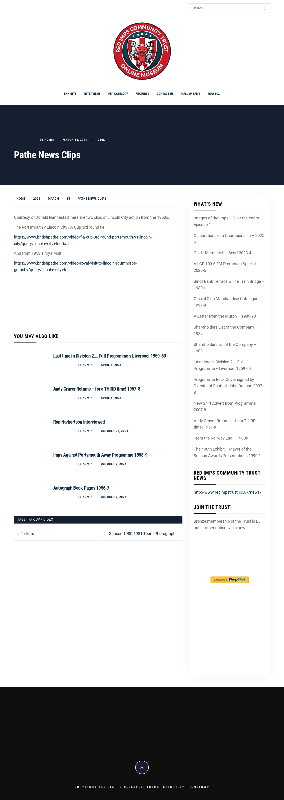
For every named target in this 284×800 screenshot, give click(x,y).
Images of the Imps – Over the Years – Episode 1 (228, 221)
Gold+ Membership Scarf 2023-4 (222, 252)
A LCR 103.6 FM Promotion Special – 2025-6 (226, 267)
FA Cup (34, 519)
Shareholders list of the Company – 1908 (225, 347)
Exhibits (70, 93)
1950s (100, 139)
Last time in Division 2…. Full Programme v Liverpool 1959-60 (109, 356)
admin (49, 139)
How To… (214, 93)
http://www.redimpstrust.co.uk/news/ (227, 492)
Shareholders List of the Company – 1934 (226, 330)
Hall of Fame (190, 93)
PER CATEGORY (118, 93)
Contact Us (165, 93)
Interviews (92, 93)
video (48, 519)
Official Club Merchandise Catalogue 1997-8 (226, 301)
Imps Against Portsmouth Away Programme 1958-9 (100, 455)
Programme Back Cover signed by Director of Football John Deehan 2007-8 (228, 386)
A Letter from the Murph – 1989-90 (225, 316)
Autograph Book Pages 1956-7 (81, 488)
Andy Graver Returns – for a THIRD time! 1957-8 (96, 389)
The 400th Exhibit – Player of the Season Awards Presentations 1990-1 (227, 452)
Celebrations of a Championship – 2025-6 (229, 238)
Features (142, 93)
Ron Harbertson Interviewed (79, 422)
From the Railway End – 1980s (221, 438)
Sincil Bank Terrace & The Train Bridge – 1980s (229, 284)
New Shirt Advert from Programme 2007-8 (225, 406)
